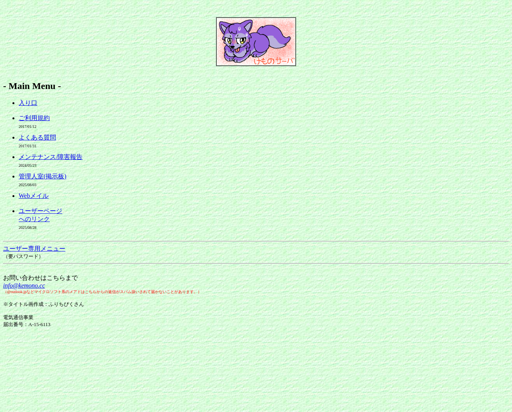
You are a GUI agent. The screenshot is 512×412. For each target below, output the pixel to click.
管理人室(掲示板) (43, 176)
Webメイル (34, 195)
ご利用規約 (34, 118)
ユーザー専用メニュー (34, 248)
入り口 (28, 103)
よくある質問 (37, 137)
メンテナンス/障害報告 (50, 157)
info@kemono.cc (24, 285)
